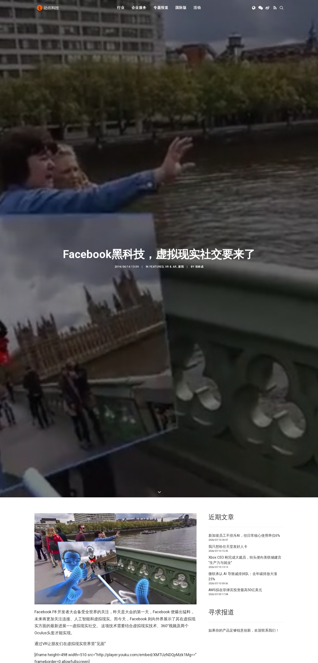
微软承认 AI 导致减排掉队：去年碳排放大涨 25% (242, 514)
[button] (254, 9)
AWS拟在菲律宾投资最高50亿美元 (235, 528)
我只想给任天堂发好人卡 (227, 485)
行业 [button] (121, 9)
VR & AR (171, 235)
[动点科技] (48, 9)
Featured (157, 235)
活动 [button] (197, 9)
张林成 (199, 235)
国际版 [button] (180, 9)
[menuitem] (121, 9)
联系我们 (268, 568)
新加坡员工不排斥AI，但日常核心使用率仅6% (244, 474)
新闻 (181, 235)
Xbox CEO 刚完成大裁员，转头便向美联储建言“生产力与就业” (244, 498)
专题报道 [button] (160, 9)
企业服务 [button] (139, 9)
